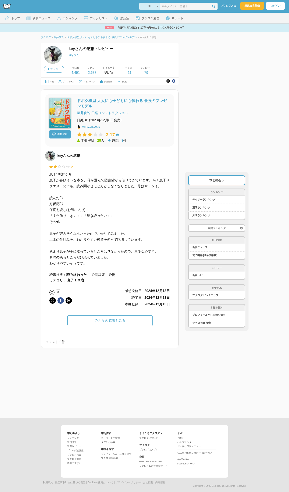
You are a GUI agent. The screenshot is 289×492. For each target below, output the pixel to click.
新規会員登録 (252, 5)
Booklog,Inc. (218, 486)
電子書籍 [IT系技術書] (204, 255)
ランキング (73, 438)
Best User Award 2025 (150, 461)
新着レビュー (200, 275)
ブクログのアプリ (148, 449)
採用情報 (160, 482)
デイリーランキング (203, 199)
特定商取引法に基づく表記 (70, 482)
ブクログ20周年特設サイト (153, 465)
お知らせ (182, 438)
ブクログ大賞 (74, 454)
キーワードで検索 (110, 438)
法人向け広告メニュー (189, 446)
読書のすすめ (74, 463)
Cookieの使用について (100, 482)
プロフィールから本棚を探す (208, 314)
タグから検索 (108, 442)
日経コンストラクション (109, 113)
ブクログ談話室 (75, 450)
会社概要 (148, 482)
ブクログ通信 (74, 459)
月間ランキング (201, 215)
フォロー (53, 69)
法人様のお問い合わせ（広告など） (196, 452)
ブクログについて (148, 438)
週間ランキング (201, 207)
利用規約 (48, 482)
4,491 (75, 72)
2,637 (92, 72)
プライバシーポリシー (128, 482)
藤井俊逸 (84, 113)
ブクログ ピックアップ (205, 295)
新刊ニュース (200, 247)
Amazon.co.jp (91, 126)
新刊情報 (72, 442)
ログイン (275, 5)
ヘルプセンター (185, 442)
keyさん (74, 55)
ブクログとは (228, 5)
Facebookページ (186, 463)
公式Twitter (183, 459)
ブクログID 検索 (201, 322)
